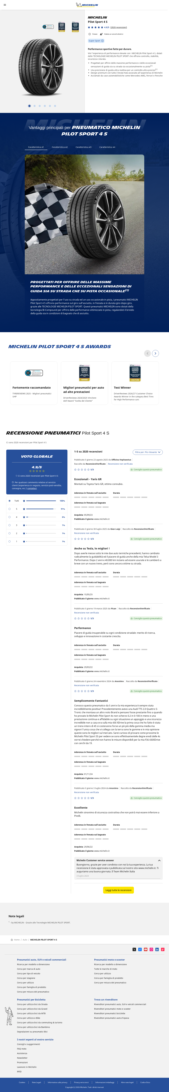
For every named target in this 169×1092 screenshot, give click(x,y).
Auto (25, 939)
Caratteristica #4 (107, 147)
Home (15, 939)
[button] (107, 27)
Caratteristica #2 (60, 147)
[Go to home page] (87, 4)
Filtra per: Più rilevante (147, 452)
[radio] (36, 501)
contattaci (32, 488)
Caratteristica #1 (36, 147)
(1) (151, 66)
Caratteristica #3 (83, 147)
